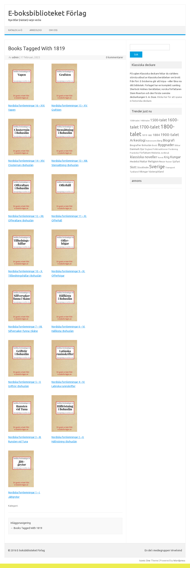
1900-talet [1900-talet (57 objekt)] (169, 135)
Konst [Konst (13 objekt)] (161, 157)
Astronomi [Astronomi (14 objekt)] (151, 140)
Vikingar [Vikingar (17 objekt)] (143, 171)
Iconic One (144, 560)
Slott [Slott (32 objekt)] (133, 167)
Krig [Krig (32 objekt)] (167, 157)
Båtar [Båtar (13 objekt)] (177, 145)
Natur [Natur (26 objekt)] (143, 161)
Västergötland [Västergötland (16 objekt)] (156, 171)
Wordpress (179, 560)
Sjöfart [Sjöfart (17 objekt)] (176, 161)
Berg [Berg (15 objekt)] (159, 140)
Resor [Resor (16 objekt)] (162, 161)
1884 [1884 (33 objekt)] (156, 135)
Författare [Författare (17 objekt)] (145, 152)
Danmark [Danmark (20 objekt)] (135, 149)
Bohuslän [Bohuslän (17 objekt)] (146, 145)
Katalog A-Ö (15, 30)
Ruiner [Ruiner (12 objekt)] (169, 162)
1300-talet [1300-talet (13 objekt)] (135, 121)
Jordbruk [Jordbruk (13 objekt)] (164, 153)
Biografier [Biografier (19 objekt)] (135, 145)
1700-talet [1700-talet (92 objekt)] (149, 126)
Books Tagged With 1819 (26, 528)
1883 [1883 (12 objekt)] (150, 135)
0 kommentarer (114, 57)
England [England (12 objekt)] (149, 149)
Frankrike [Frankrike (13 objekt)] (134, 153)
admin (15, 57)
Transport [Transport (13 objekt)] (170, 167)
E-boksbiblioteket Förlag (47, 13)
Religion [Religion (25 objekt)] (153, 161)
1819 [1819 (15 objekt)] (144, 135)
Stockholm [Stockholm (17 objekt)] (143, 167)
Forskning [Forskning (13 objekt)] (173, 149)
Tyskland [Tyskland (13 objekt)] (134, 172)
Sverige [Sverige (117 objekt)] (157, 166)
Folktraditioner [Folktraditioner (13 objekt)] (160, 149)
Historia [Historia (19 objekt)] (155, 152)
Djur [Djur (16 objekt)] (142, 149)
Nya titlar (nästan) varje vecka (24, 20)
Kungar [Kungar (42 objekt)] (175, 157)
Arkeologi (36, 30)
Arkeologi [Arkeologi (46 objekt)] (137, 140)
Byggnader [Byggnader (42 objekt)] (166, 145)
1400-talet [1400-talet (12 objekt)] (145, 121)
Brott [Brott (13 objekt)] (154, 145)
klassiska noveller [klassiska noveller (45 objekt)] (143, 157)
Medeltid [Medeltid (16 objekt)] (134, 161)
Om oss (53, 30)
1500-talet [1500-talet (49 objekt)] (158, 120)
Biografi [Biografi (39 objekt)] (169, 140)
